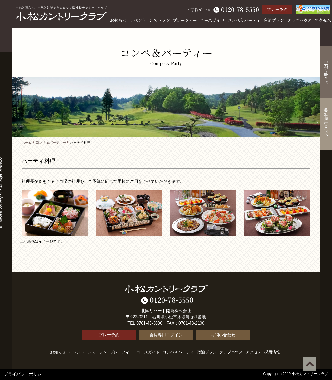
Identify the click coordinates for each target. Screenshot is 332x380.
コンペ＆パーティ (243, 20)
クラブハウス (299, 20)
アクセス (323, 20)
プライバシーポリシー (25, 374)
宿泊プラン (273, 20)
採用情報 (272, 352)
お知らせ (118, 20)
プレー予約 (277, 9)
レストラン (159, 20)
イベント (138, 20)
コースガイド (212, 20)
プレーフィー (185, 20)
